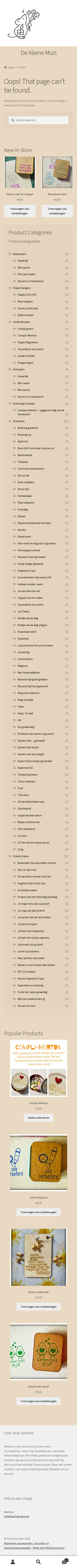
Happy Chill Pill (27, 294)
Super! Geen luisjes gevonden (35, 761)
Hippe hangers (22, 288)
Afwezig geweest (28, 427)
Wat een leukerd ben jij (31, 999)
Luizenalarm (25, 659)
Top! (20, 788)
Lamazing (24, 652)
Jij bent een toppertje (31, 931)
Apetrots (23, 441)
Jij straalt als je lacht (30, 944)
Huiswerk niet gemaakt (32, 557)
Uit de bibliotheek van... (32, 801)
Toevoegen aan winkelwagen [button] (19, 211)
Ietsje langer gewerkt (31, 563)
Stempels (19, 421)
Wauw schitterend (28, 822)
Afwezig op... (25, 434)
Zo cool (22, 835)
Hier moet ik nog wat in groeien (37, 543)
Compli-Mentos (27, 335)
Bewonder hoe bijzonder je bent (37, 863)
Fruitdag (23, 509)
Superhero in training (30, 985)
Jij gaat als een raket (30, 597)
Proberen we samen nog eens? (36, 733)
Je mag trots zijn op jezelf (33, 903)
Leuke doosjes (21, 322)
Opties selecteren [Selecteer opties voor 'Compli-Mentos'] (38, 1117)
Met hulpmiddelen (29, 672)
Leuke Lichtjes (26, 356)
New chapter (25, 301)
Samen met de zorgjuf (31, 754)
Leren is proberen (28, 951)
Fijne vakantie (26, 502)
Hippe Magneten (28, 342)
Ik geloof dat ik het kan (31, 883)
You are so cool (26, 1005)
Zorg (20, 849)
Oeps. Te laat (25, 713)
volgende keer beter (30, 815)
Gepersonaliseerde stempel (34, 523)
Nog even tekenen (28, 693)
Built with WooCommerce (48, 1548)
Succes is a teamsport (31, 281)
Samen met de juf (28, 747)
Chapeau (23, 461)
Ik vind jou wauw (27, 890)
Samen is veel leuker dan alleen (36, 965)
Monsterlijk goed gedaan (32, 679)
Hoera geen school (29, 550)
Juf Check (23, 611)
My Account (13, 1562)
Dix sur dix (23, 475)
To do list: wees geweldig (32, 992)
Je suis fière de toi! (29, 591)
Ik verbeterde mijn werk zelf (34, 577)
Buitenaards (25, 455)
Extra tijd (23, 489)
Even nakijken (26, 482)
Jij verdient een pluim (31, 349)
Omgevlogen (25, 362)
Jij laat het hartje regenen (33, 937)
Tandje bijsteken (28, 774)
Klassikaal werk (27, 631)
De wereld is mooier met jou (34, 876)
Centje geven (25, 328)
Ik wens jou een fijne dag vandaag (37, 897)
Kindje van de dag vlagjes (32, 625)
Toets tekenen (26, 781)
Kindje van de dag (28, 618)
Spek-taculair (26, 315)
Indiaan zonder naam (30, 584)
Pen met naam (26, 274)
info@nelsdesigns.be (16, 1516)
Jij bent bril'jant (27, 924)
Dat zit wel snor (27, 869)
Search (38, 1562)
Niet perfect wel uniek (31, 958)
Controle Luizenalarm (31, 468)
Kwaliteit (23, 638)
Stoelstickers (21, 856)
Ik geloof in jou (27, 570)
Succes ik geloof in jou (31, 978)
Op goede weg (26, 727)
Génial (21, 516)
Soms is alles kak (28, 308)
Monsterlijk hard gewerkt (33, 686)
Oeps (21, 706)
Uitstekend (24, 808)
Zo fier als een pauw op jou (33, 842)
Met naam (24, 383)
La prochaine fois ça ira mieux (35, 645)
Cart (60, 1559)
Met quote (24, 267)
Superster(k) (25, 767)
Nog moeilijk (25, 699)
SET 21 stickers (27, 971)
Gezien (22, 530)
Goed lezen (24, 536)
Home (11, 67)
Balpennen (19, 254)
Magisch (22, 666)
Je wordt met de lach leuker (34, 917)
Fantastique (25, 496)
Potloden (18, 369)
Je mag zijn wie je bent (31, 910)
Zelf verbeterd (26, 829)
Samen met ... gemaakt (31, 740)
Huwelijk (23, 260)
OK (19, 720)
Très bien (23, 795)
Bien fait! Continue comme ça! (36, 448)
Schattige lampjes (24, 403)
